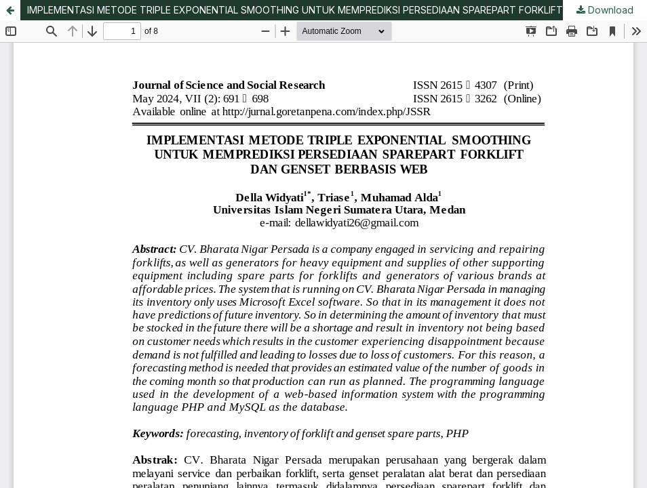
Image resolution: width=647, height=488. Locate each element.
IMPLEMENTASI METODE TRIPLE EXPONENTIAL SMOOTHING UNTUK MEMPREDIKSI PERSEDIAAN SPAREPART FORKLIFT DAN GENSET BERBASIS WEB (337, 10)
